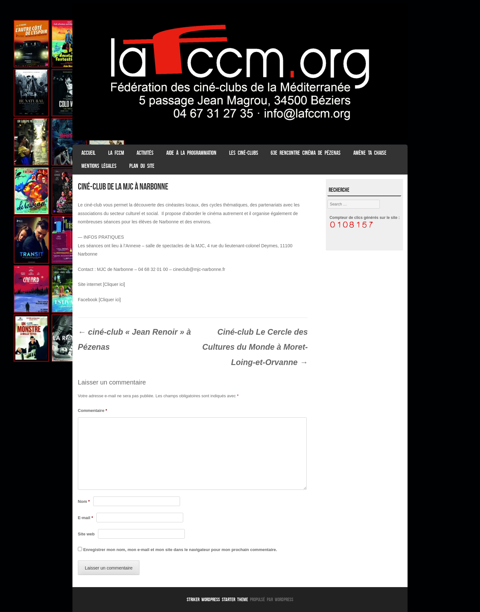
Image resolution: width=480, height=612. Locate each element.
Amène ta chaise (369, 153)
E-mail (85, 517)
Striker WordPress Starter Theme (217, 599)
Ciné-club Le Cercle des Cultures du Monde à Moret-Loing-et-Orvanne (255, 347)
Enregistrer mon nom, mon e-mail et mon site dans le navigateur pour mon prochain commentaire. (180, 549)
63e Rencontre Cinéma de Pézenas (306, 153)
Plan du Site (141, 166)
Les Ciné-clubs (243, 153)
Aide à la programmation (191, 153)
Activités (145, 153)
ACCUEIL (88, 153)
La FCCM (116, 153)
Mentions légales (98, 166)
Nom (84, 501)
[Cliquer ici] (114, 284)
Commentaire (92, 410)
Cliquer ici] (110, 299)
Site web (86, 534)
